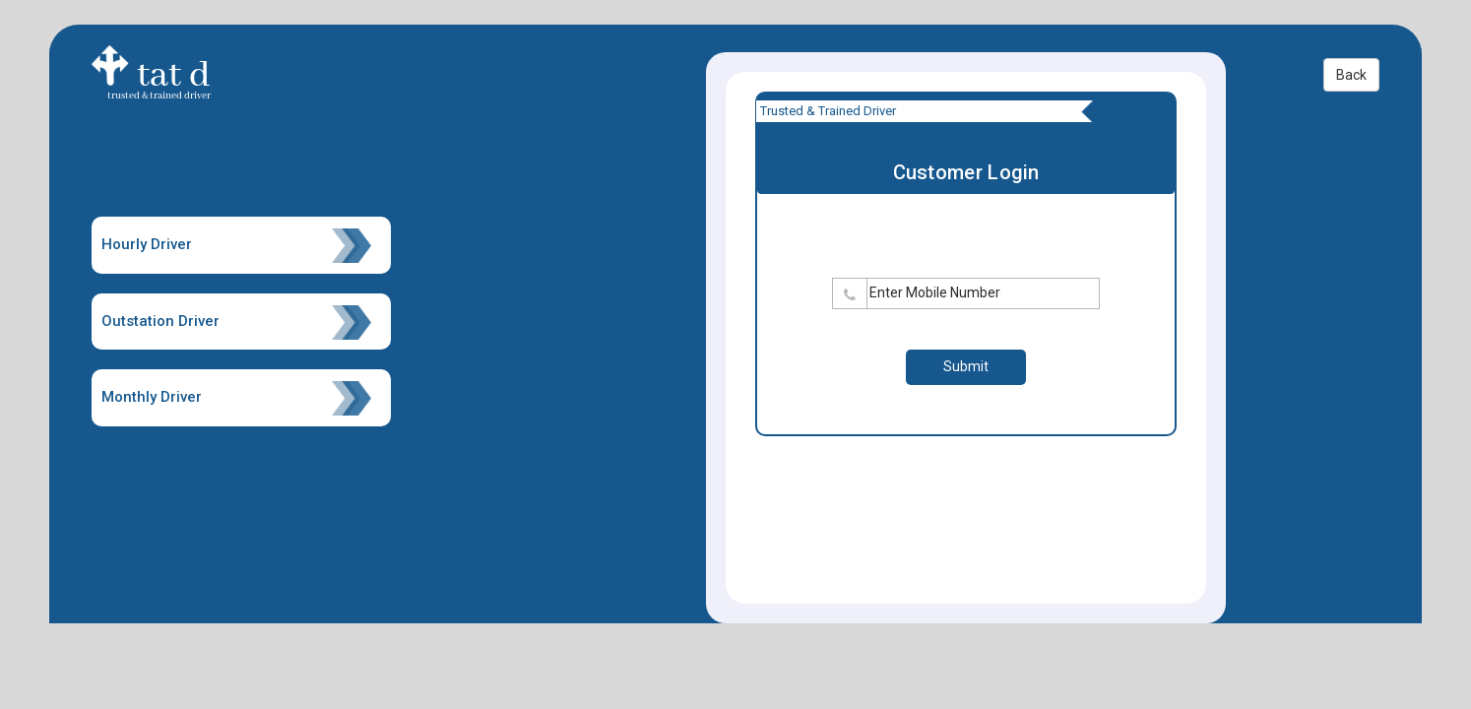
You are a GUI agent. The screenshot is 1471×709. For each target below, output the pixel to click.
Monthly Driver (236, 398)
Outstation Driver (236, 322)
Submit (966, 366)
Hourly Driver (236, 245)
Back (1351, 75)
